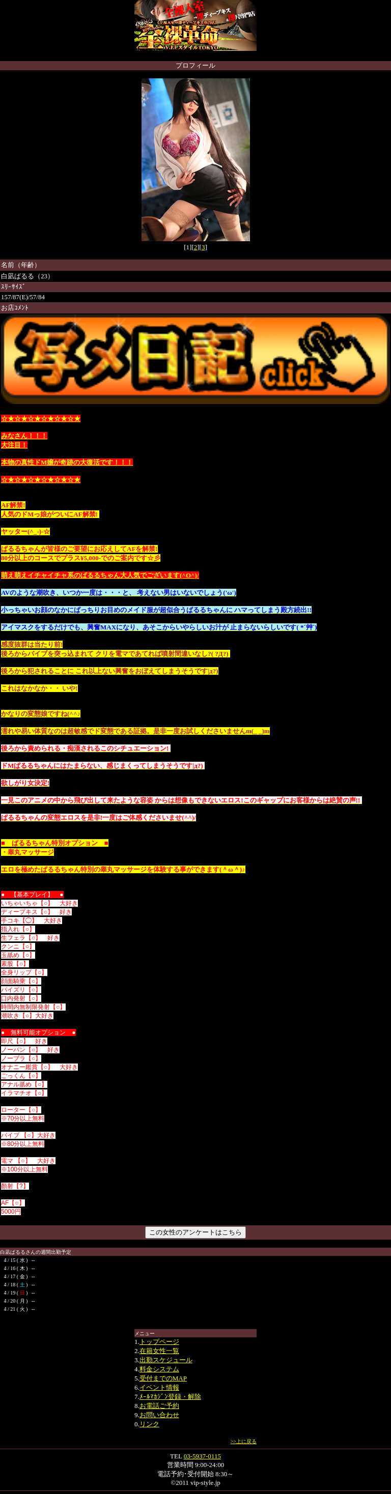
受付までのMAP (163, 1378)
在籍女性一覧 (159, 1351)
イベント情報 (159, 1387)
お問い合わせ (159, 1415)
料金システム (159, 1369)
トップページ (159, 1341)
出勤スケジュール (165, 1360)
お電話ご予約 (159, 1406)
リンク (149, 1424)
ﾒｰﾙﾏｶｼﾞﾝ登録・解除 (170, 1396)
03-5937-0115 (202, 1456)
